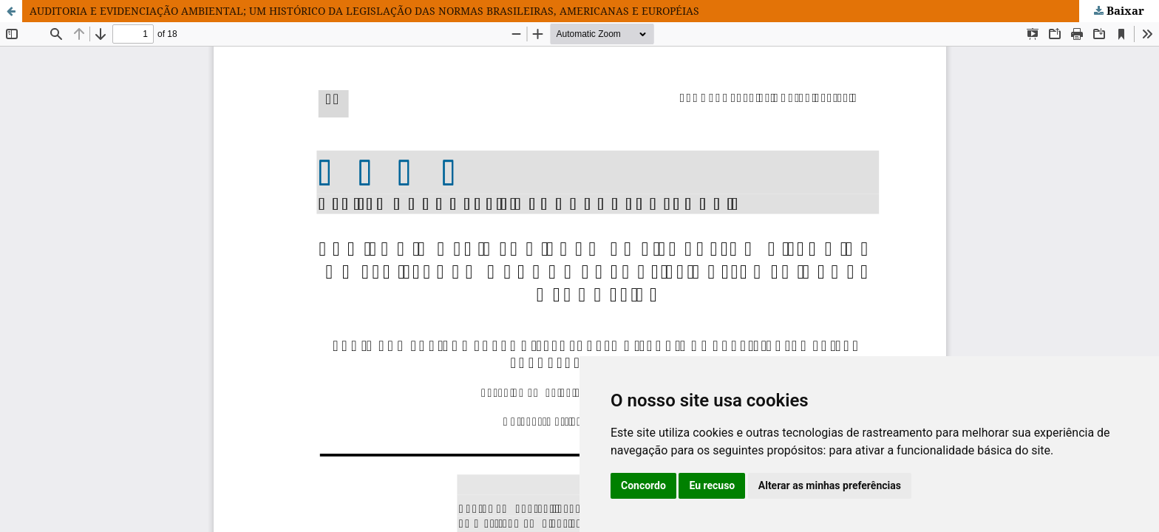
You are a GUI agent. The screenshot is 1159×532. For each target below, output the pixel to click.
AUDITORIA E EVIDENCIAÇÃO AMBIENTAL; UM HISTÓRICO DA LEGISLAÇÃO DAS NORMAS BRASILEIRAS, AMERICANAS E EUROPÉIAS (364, 11)
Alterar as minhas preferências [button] (829, 485)
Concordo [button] (643, 485)
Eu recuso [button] (712, 485)
